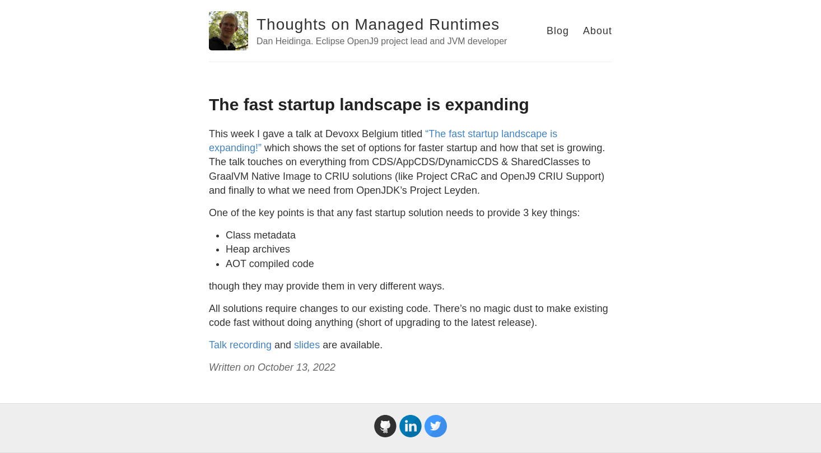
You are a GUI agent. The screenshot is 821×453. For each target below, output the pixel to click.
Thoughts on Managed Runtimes (378, 24)
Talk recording (240, 345)
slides (307, 345)
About (597, 30)
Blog (558, 30)
